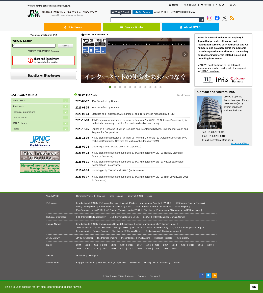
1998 (165, 248)
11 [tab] (160, 87)
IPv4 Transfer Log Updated (106, 101)
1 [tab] (110, 87)
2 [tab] (115, 87)
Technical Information (56, 217)
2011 (191, 245)
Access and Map (240, 143)
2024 (78, 245)
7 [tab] (140, 87)
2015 (156, 245)
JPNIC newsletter (84, 238)
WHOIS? (32, 51)
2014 (165, 245)
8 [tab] (145, 87)
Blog (78, 262)
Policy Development (85, 206)
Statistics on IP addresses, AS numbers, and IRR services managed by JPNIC (133, 114)
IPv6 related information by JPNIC (115, 206)
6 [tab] (135, 87)
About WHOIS (161, 12)
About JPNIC (190, 27)
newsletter (135, 262)
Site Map (190, 5)
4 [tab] (125, 87)
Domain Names (53, 224)
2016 (148, 245)
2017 (139, 245)
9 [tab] (150, 87)
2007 (87, 248)
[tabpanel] (135, 60)
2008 (78, 248)
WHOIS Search (22, 40)
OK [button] (254, 287)
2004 (113, 248)
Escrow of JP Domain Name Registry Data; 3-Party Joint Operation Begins (168, 227)
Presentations (128, 238)
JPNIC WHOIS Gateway (183, 12)
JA (232, 5)
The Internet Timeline (107, 238)
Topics (16, 128)
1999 (156, 248)
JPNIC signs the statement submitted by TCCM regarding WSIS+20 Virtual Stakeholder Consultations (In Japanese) (138, 163)
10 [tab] (155, 87)
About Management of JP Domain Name (155, 224)
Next (185, 54)
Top (107, 276)
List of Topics (183, 95)
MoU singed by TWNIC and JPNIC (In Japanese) (118, 170)
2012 (183, 245)
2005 (104, 248)
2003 (122, 248)
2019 (122, 245)
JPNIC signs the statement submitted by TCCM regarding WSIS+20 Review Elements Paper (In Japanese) (137, 154)
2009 (209, 245)
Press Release (116, 196)
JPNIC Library (20, 123)
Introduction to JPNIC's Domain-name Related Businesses (104, 224)
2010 (200, 245)
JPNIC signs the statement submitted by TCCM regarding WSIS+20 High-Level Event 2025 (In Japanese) (140, 178)
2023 (87, 245)
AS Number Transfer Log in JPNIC (123, 210)
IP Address (73, 27)
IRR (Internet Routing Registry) (190, 203)
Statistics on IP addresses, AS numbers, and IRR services (172, 210)
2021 (104, 245)
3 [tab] (120, 87)
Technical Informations (24, 112)
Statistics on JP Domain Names (127, 231)
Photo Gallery (182, 238)
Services (100, 196)
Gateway (80, 255)
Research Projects (163, 238)
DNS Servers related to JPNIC (124, 217)
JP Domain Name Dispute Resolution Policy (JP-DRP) (102, 227)
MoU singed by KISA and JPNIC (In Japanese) (116, 146)
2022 (96, 245)
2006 (96, 248)
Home (173, 5)
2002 (130, 248)
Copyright (142, 276)
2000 (148, 248)
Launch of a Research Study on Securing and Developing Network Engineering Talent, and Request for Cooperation (140, 131)
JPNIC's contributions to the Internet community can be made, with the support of (222, 68)
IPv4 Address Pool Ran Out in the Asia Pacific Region (162, 206)
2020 (113, 245)
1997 (174, 248)
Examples (93, 255)
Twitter (177, 262)
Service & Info (131, 27)
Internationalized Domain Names (169, 217)
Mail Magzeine (105, 262)
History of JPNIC (135, 196)
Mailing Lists (150, 262)
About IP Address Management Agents (141, 203)
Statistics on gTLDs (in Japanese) (162, 231)
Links (149, 196)
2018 (130, 245)
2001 (139, 248)
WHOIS (167, 203)
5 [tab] (130, 87)
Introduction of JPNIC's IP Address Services (97, 203)
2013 (174, 245)
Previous (86, 54)
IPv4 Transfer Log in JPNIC (89, 210)
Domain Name (20, 117)
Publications (144, 238)
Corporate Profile (84, 196)
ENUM (146, 217)
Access (206, 5)
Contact (130, 276)
